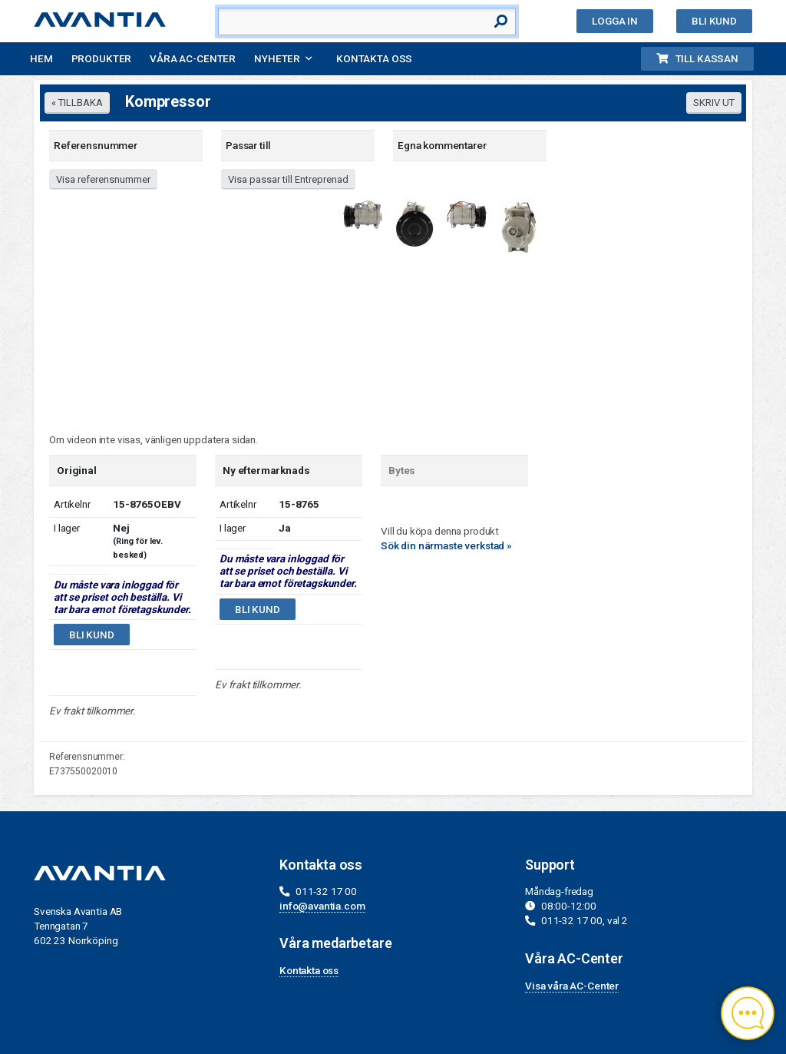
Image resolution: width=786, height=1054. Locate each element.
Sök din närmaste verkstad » (446, 545)
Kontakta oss (374, 58)
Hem (41, 58)
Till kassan (697, 58)
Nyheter (277, 58)
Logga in (615, 21)
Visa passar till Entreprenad (288, 179)
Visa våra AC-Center (572, 985)
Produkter (101, 58)
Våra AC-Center (193, 58)
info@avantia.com (322, 906)
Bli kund (714, 21)
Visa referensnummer (103, 179)
